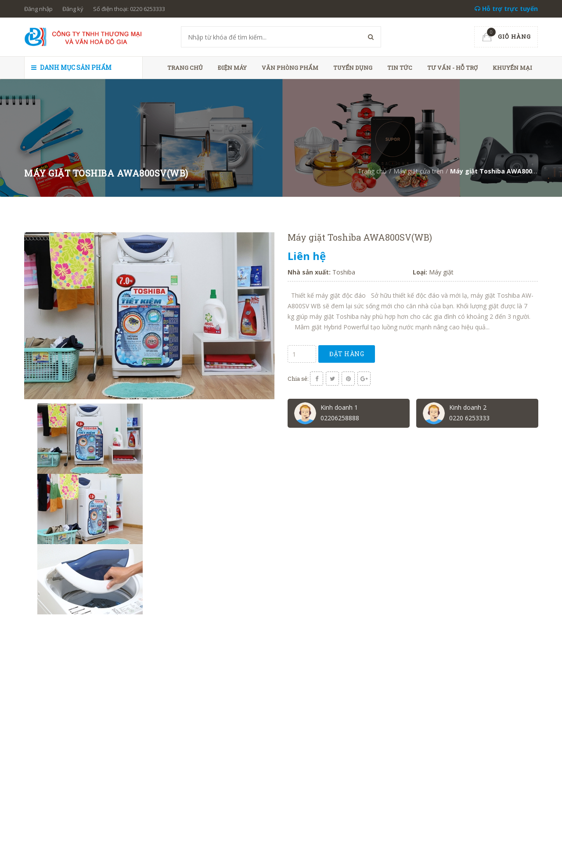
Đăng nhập (38, 9)
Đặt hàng (346, 354)
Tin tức (399, 68)
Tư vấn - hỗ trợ (452, 68)
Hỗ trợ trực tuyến (506, 8)
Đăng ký (72, 9)
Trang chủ (185, 68)
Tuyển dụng (352, 68)
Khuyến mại (512, 68)
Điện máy (232, 68)
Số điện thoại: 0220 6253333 (129, 9)
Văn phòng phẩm (290, 68)
